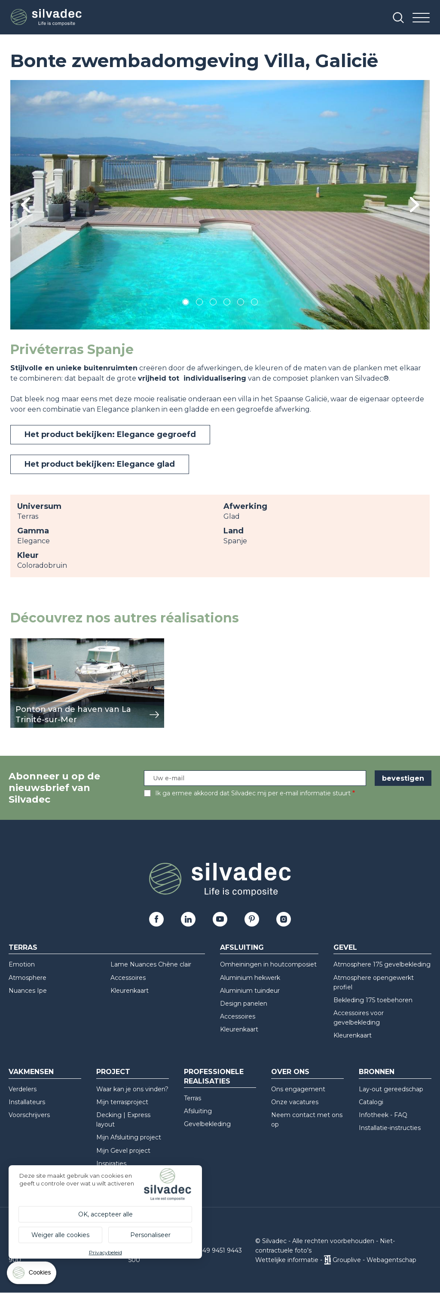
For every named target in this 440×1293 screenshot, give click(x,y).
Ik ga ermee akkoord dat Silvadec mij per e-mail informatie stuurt (253, 793)
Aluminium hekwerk (250, 978)
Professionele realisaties (214, 1076)
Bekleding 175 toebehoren (372, 1000)
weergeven (30, 643)
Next (414, 204)
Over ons (290, 1072)
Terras (23, 947)
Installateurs (27, 1102)
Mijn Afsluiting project (128, 1137)
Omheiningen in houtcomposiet (268, 964)
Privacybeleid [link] (105, 1252)
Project (113, 1072)
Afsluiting (242, 947)
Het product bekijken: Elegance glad (99, 464)
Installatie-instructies (390, 1128)
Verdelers (23, 1089)
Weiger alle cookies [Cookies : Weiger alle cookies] (60, 1235)
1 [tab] (185, 303)
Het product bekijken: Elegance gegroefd (110, 434)
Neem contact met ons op (306, 1119)
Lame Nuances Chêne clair (150, 964)
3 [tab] (213, 303)
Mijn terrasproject (122, 1102)
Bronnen (376, 1072)
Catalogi (371, 1102)
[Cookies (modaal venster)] (32, 1274)
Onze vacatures (294, 1102)
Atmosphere (27, 978)
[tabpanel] (220, 204)
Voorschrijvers (29, 1115)
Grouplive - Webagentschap (374, 1260)
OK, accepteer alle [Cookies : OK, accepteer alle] (105, 1214)
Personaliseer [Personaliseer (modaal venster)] (150, 1235)
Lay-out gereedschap (391, 1089)
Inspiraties (111, 1163)
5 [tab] (241, 303)
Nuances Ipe (28, 990)
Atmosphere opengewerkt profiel (373, 982)
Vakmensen (31, 1072)
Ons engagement (298, 1089)
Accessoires (128, 978)
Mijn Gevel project (123, 1150)
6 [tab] (255, 303)
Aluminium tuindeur (250, 990)
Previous (26, 205)
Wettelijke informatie (286, 1260)
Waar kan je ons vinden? (132, 1089)
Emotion (22, 964)
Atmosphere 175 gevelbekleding (382, 964)
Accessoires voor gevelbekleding (358, 1017)
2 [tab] (199, 303)
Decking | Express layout (123, 1119)
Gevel (345, 947)
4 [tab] (227, 303)
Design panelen (243, 1003)
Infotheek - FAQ (383, 1115)
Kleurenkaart (129, 990)
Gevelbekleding (207, 1124)
